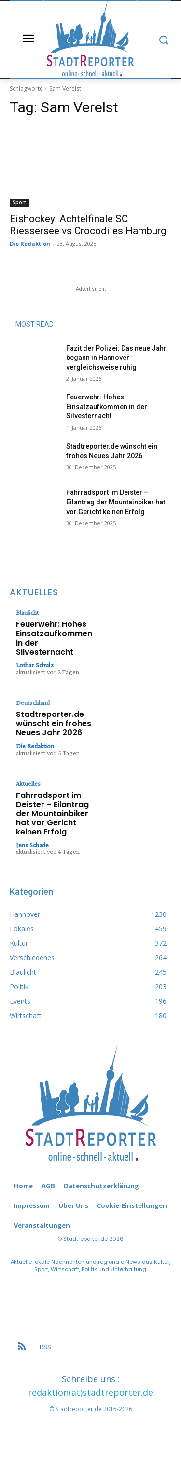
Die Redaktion (30, 243)
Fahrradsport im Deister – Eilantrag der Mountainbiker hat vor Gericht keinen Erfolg (115, 502)
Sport (19, 202)
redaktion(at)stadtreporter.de (90, 1392)
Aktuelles (28, 783)
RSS (45, 1347)
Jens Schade (32, 844)
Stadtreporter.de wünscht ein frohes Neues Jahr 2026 (53, 723)
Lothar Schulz (35, 665)
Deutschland (33, 702)
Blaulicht (27, 612)
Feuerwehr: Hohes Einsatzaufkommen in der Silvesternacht (106, 406)
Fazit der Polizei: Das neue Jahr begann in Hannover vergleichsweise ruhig (116, 357)
